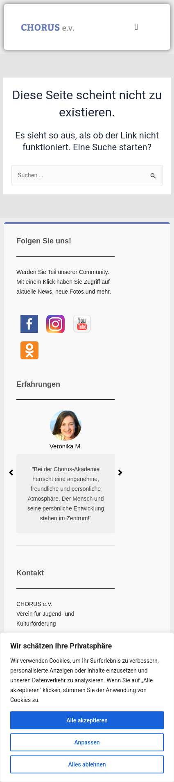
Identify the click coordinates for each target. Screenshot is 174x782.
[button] (136, 27)
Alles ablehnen (87, 764)
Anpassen (86, 742)
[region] (87, 707)
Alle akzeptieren (86, 720)
